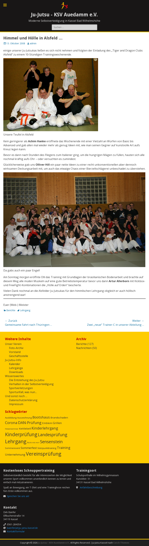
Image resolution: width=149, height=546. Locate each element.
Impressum (16, 404)
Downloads (16, 372)
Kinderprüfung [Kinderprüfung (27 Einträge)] (21, 434)
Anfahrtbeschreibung (91, 487)
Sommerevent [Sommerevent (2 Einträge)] (12, 448)
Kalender (14, 364)
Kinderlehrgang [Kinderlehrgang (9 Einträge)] (45, 428)
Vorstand (15, 352)
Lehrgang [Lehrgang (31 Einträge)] (15, 441)
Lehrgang (25, 310)
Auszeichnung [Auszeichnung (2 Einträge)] (24, 417)
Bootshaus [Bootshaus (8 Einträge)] (41, 417)
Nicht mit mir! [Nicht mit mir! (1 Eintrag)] (33, 442)
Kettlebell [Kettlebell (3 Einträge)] (25, 428)
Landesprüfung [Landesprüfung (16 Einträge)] (52, 434)
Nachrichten (84, 348)
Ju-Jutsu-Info (13, 360)
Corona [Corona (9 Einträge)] (11, 422)
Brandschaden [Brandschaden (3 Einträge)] (59, 417)
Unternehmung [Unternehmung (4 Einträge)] (15, 454)
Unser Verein (13, 344)
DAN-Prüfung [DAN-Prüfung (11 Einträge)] (29, 422)
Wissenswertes (14, 376)
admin (33, 43)
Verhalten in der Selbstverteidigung (31, 384)
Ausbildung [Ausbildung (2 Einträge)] (11, 417)
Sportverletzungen (21, 388)
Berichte (10, 310)
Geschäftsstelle (18, 356)
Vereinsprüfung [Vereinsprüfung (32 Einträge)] (43, 453)
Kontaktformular (16, 531)
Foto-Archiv (16, 348)
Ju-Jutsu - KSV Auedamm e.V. (64, 15)
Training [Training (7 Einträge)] (63, 447)
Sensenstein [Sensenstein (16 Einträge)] (51, 441)
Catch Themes (121, 542)
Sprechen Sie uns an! (18, 496)
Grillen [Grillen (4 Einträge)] (57, 423)
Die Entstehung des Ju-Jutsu (26, 380)
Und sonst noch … (16, 396)
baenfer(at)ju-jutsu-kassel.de (22, 527)
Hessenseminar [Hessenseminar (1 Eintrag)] (11, 429)
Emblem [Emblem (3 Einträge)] (47, 423)
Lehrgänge (16, 368)
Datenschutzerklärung (23, 400)
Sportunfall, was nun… (23, 392)
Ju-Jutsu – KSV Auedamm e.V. (53, 542)
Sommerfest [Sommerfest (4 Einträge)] (29, 448)
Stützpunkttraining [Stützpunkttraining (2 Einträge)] (46, 448)
